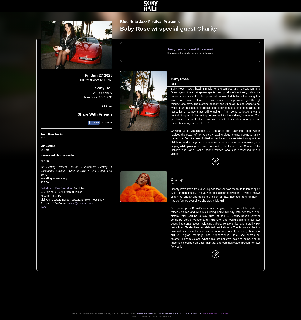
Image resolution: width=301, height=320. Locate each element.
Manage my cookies (216, 313)
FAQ (43, 207)
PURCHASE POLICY (170, 313)
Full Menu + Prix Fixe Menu (57, 188)
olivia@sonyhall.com (80, 203)
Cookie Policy (192, 313)
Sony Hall (103, 88)
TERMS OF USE (144, 313)
